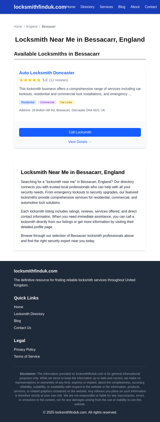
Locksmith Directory (29, 314)
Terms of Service (27, 356)
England (31, 26)
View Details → (80, 142)
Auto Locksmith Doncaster (46, 72)
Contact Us (22, 328)
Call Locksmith (80, 132)
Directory (88, 7)
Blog (121, 7)
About (135, 7)
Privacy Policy (25, 349)
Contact (151, 7)
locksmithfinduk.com (40, 7)
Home (70, 7)
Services (106, 7)
